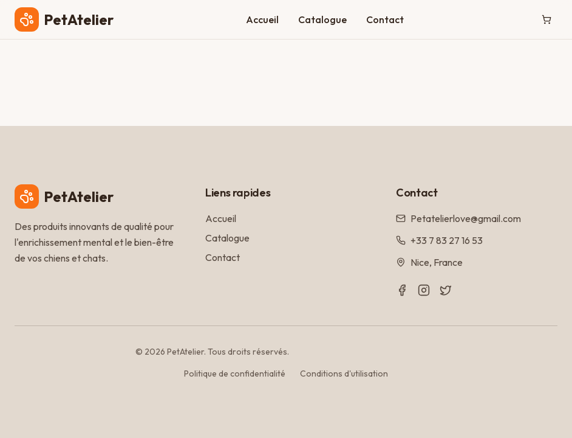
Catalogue (322, 19)
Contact (385, 19)
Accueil (262, 19)
